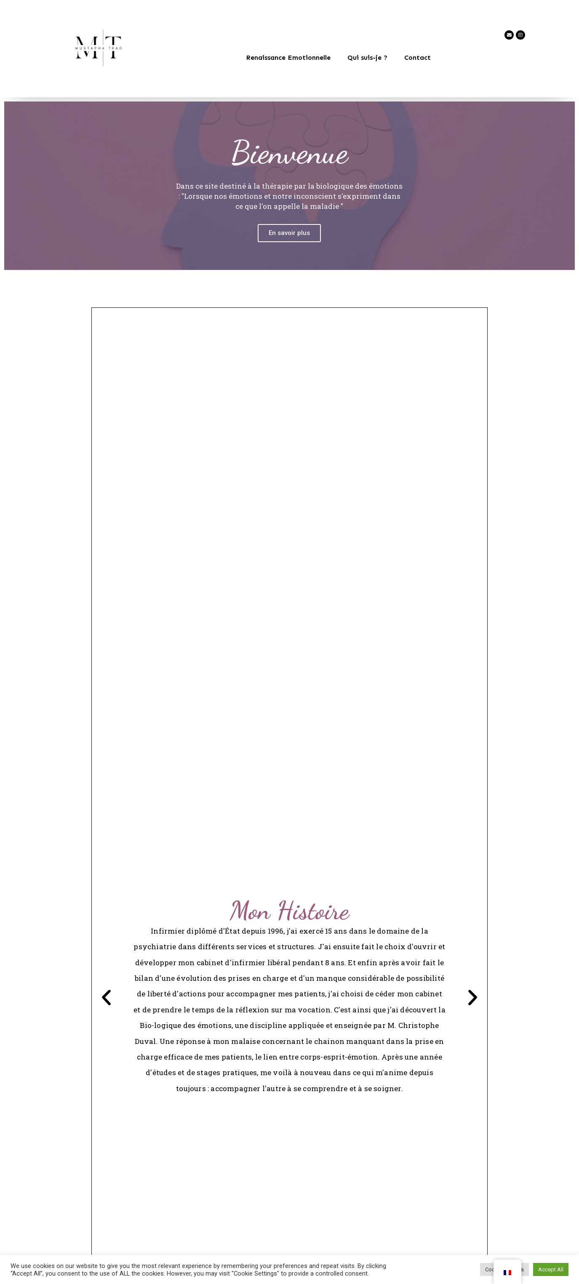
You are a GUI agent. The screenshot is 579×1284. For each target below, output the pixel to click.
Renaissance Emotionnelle (288, 57)
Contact (417, 57)
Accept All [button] (550, 1269)
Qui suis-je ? (367, 57)
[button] (107, 998)
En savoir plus (289, 258)
